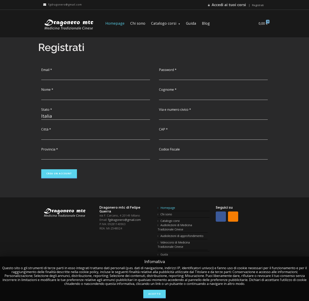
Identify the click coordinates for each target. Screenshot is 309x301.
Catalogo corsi (163, 23)
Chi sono (137, 23)
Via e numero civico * (175, 110)
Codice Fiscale (169, 149)
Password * (168, 70)
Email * (46, 70)
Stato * (46, 110)
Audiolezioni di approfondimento (181, 236)
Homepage (114, 23)
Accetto (154, 293)
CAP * (163, 129)
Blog (206, 23)
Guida (191, 23)
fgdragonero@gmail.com (124, 220)
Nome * (47, 90)
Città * (46, 129)
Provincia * (49, 149)
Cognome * (168, 90)
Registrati (258, 5)
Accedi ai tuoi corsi (229, 4)
